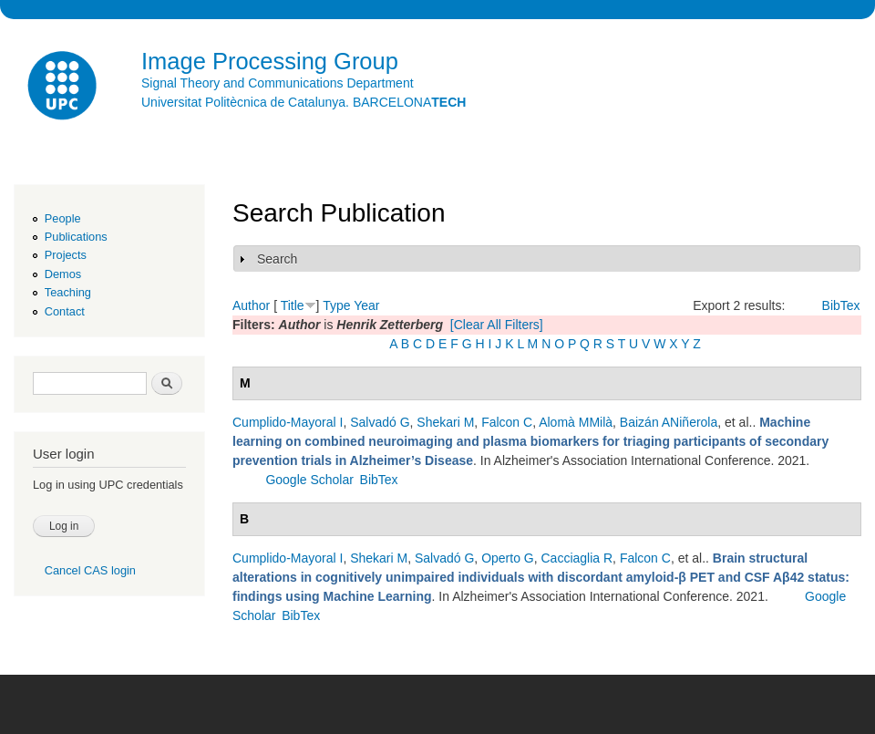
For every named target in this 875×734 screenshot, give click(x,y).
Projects (66, 255)
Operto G (507, 558)
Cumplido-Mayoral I (287, 422)
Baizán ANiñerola (668, 422)
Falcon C (506, 422)
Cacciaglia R (577, 558)
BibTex (841, 305)
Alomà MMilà (575, 422)
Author (251, 305)
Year (366, 305)
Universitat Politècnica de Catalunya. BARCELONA (303, 102)
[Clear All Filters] (496, 324)
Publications (76, 236)
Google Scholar (309, 479)
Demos (63, 274)
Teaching (68, 292)
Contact (65, 311)
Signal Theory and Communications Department (277, 83)
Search (277, 259)
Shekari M (445, 422)
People (63, 218)
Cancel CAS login (90, 570)
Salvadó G (379, 422)
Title (292, 305)
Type (336, 305)
